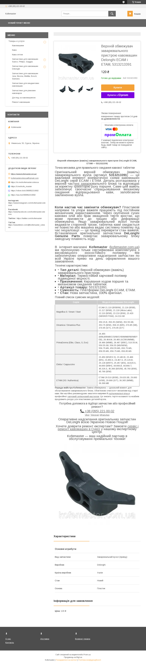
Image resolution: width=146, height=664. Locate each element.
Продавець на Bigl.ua (73, 657)
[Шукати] (112, 13)
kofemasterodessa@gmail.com (25, 178)
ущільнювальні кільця (119, 393)
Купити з (117, 95)
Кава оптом (17, 54)
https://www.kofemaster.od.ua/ (24, 174)
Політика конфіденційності (89, 660)
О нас (8, 639)
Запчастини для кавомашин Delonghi (25, 67)
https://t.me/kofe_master (21, 186)
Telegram (94, 415)
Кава (14, 50)
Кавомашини (18, 45)
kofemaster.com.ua (124, 247)
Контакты (9, 642)
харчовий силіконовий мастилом (83, 396)
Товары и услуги (16, 41)
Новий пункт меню (19, 23)
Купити (118, 87)
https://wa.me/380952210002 (23, 195)
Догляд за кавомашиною (24, 98)
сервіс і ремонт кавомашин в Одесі (98, 427)
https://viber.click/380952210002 (25, 190)
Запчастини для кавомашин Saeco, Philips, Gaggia (25, 60)
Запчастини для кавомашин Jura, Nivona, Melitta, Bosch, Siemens (25, 76)
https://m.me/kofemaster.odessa (25, 182)
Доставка (44, 639)
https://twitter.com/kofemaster (29, 218)
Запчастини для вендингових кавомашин (25, 84)
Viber (87, 415)
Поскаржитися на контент (66, 660)
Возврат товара (82, 639)
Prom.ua (87, 655)
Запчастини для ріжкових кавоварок (24, 91)
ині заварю (83, 183)
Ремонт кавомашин (21, 102)
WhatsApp (105, 415)
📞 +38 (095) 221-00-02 (97, 411)
